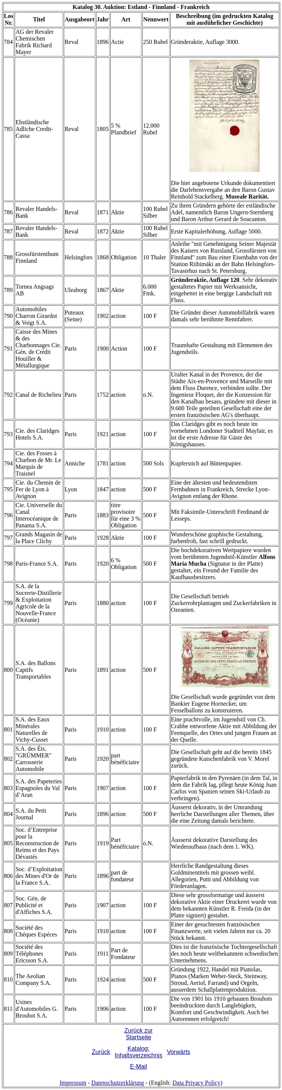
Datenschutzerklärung (117, 1082)
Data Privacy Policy (196, 1082)
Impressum (73, 1082)
